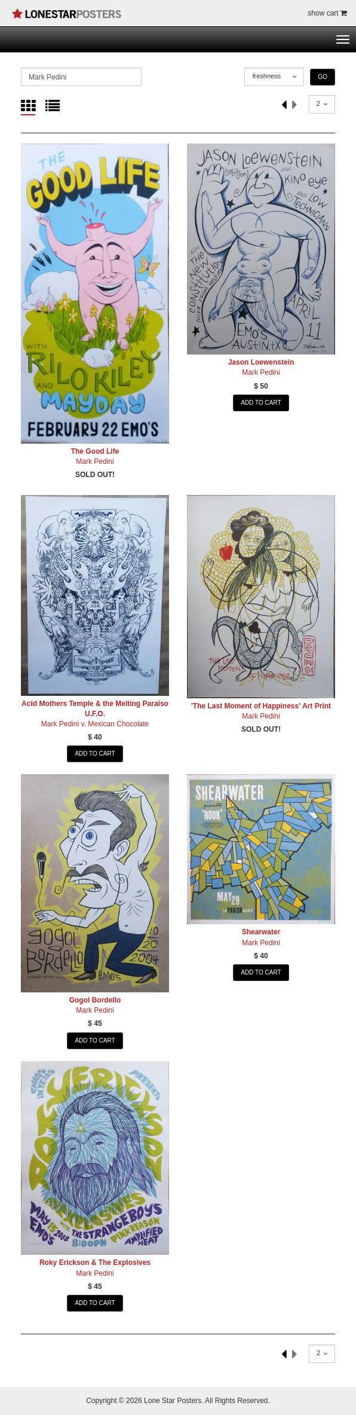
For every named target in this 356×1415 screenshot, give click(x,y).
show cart (327, 13)
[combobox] (274, 77)
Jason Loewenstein (261, 362)
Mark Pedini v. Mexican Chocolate (95, 724)
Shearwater (261, 932)
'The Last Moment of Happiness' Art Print (261, 706)
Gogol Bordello (95, 1000)
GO (322, 77)
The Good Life (95, 451)
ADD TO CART (261, 402)
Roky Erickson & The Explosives (95, 1262)
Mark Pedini (94, 461)
